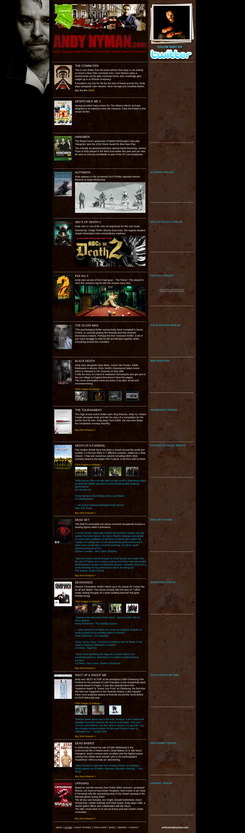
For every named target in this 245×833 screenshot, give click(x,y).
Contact (140, 51)
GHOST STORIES (83, 51)
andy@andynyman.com (175, 827)
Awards (127, 51)
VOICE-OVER (102, 51)
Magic (116, 51)
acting (67, 51)
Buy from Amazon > (85, 430)
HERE (91, 90)
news (56, 51)
